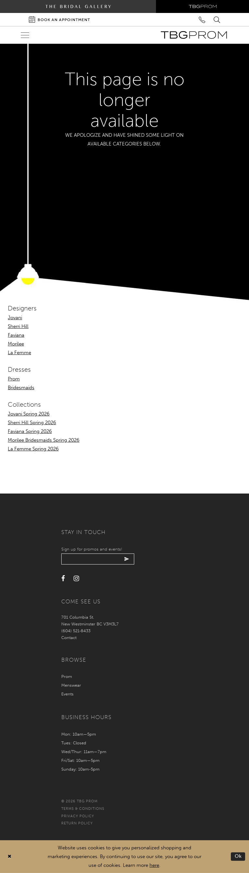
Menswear (71, 685)
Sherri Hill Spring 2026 (32, 422)
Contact (69, 637)
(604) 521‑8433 (75, 630)
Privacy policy (77, 816)
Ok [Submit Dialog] (238, 856)
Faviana (16, 335)
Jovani (15, 317)
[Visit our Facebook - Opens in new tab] (63, 579)
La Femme (19, 352)
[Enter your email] (97, 559)
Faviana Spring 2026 (30, 431)
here (154, 865)
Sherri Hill (18, 326)
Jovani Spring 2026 (29, 414)
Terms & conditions (82, 809)
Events (67, 694)
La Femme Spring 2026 (33, 449)
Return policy (77, 823)
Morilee (16, 344)
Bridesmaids (21, 387)
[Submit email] (127, 559)
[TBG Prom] (193, 35)
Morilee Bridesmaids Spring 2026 (43, 440)
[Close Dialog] (9, 856)
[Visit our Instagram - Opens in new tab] (76, 579)
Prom (14, 379)
